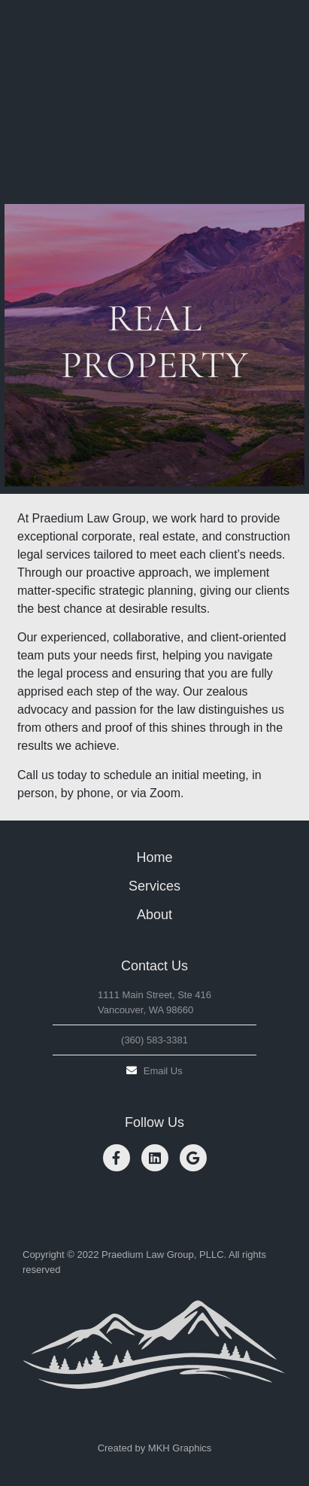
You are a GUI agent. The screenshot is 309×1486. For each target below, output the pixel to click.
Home (154, 857)
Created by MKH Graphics (155, 1448)
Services (154, 886)
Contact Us (154, 965)
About (154, 914)
